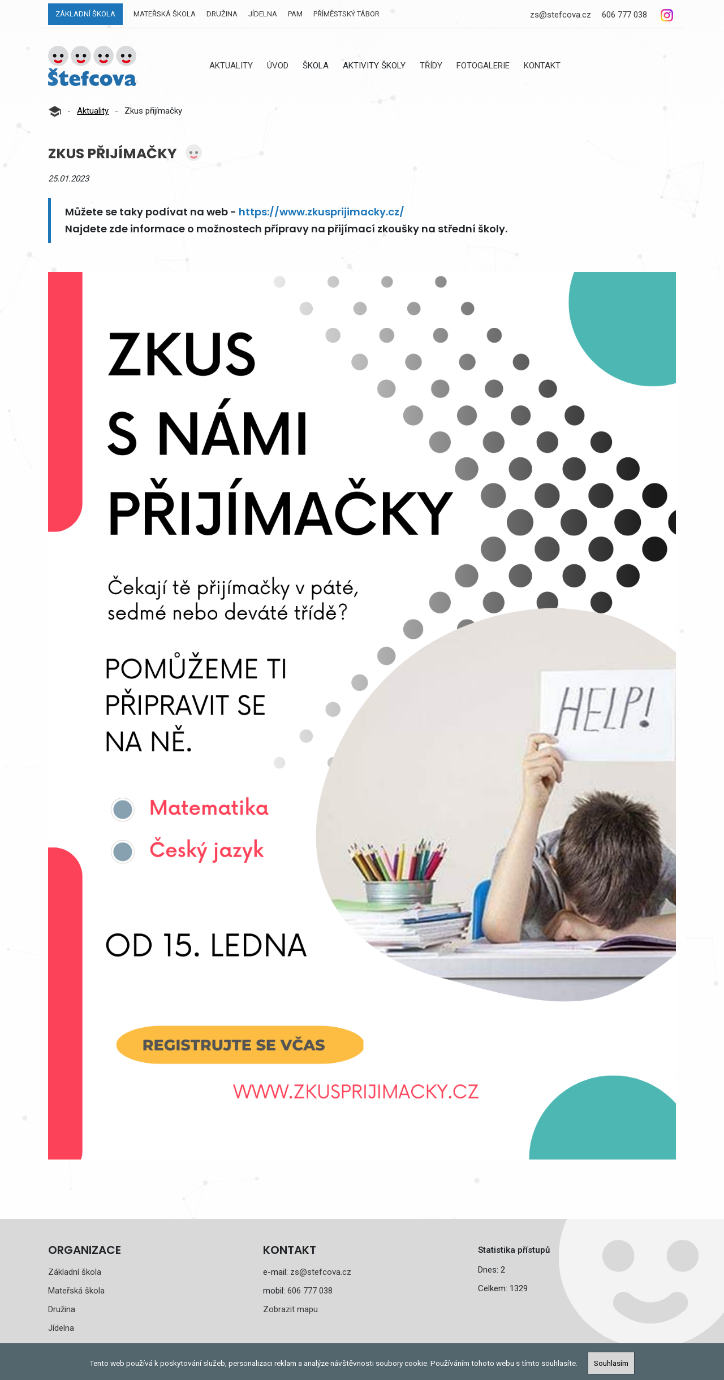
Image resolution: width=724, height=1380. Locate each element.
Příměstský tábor (346, 14)
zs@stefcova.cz (560, 15)
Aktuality (231, 65)
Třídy (431, 65)
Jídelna (262, 14)
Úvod (277, 65)
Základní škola (85, 14)
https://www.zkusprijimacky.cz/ (321, 212)
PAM (295, 14)
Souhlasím (611, 1363)
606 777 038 (624, 15)
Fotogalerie (483, 65)
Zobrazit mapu (290, 1309)
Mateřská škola (164, 14)
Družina (222, 14)
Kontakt (542, 65)
